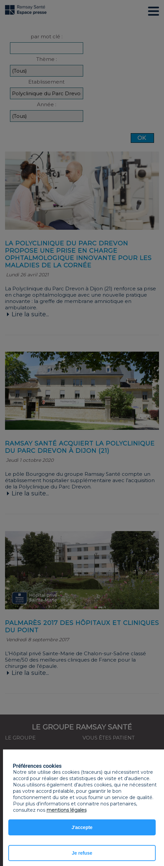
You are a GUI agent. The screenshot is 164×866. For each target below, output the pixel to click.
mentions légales (66, 810)
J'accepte (82, 827)
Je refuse (82, 853)
